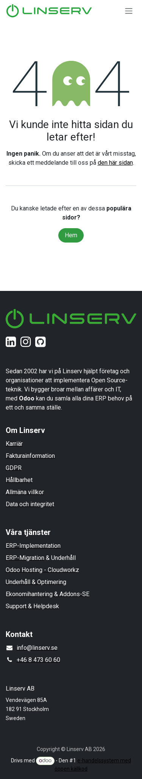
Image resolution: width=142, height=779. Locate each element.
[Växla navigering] (128, 11)
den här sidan (115, 162)
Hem (71, 235)
